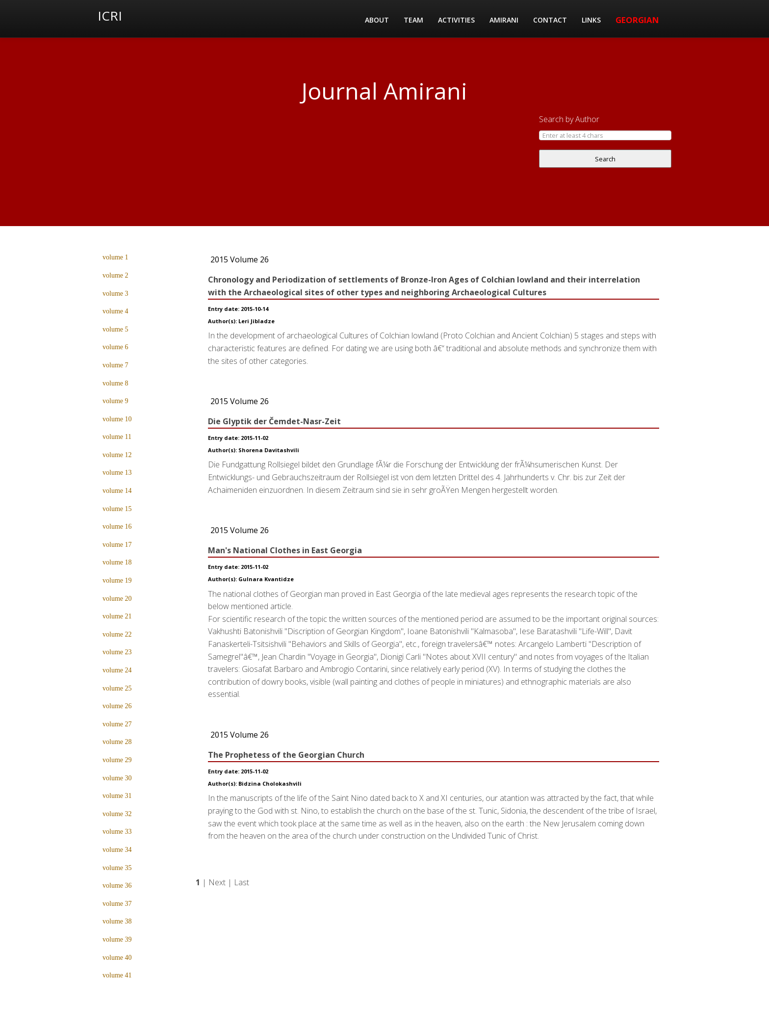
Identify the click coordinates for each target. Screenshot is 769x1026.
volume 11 (117, 436)
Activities (456, 20)
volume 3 (115, 293)
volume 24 (117, 670)
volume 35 (117, 868)
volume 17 (117, 544)
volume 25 (117, 688)
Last (241, 882)
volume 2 (115, 275)
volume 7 (115, 365)
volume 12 (117, 455)
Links (591, 20)
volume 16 (117, 526)
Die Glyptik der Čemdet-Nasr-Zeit (274, 421)
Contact (550, 20)
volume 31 (117, 795)
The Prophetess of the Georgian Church (286, 754)
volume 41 (117, 975)
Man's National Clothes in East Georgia (285, 550)
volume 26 (117, 706)
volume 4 (115, 311)
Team (413, 20)
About (377, 20)
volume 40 (117, 957)
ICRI (110, 16)
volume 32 (117, 814)
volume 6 (115, 347)
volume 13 (117, 472)
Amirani (503, 20)
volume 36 (117, 885)
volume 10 (117, 419)
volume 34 (117, 849)
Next (217, 882)
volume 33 (117, 831)
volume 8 (115, 383)
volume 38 (117, 921)
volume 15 (117, 509)
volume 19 (117, 580)
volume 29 (117, 760)
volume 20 (117, 598)
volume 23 (117, 652)
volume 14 (117, 490)
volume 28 (117, 741)
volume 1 (115, 257)
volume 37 (117, 903)
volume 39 (117, 939)
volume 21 (117, 616)
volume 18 (117, 562)
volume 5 (115, 329)
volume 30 (117, 778)
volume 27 (117, 724)
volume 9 (115, 401)
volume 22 (117, 634)
